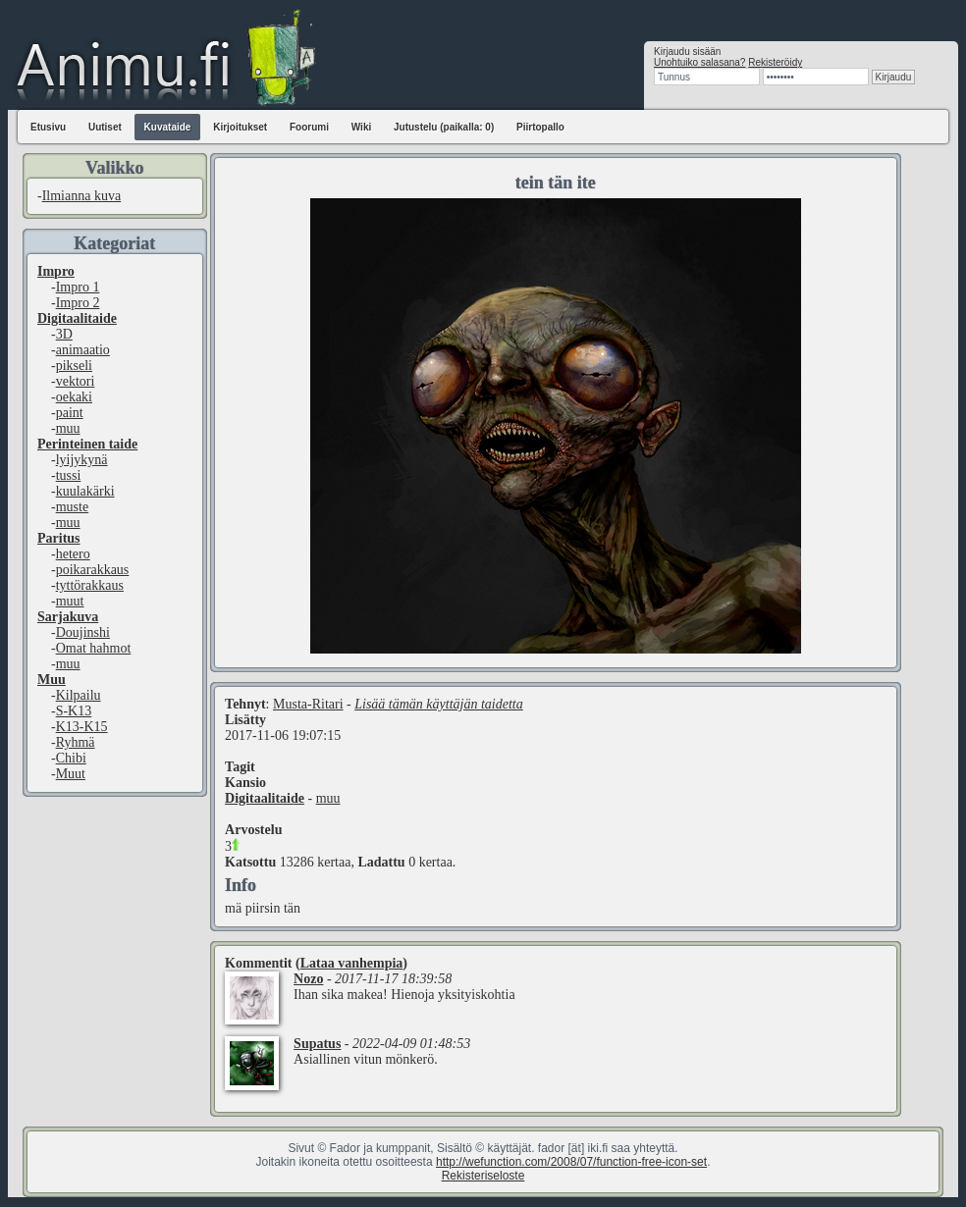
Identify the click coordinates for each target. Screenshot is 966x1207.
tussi (68, 475)
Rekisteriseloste (483, 1175)
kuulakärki (85, 491)
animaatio (83, 349)
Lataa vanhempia (351, 963)
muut (70, 601)
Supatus (317, 1043)
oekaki (74, 397)
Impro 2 (78, 302)
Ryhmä (75, 742)
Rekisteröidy (775, 62)
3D (64, 334)
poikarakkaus (93, 569)
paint (69, 412)
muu (68, 428)
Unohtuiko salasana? (699, 62)
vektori (75, 381)
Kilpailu (78, 695)
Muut (70, 773)
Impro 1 (78, 287)
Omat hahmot (94, 648)
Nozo (308, 978)
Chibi (71, 758)
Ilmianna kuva (81, 195)
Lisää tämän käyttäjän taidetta (438, 704)
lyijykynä (82, 459)
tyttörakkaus (90, 585)
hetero (73, 554)
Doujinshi (83, 632)
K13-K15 (82, 726)
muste (72, 506)
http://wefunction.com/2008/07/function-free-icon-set (571, 1162)
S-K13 (74, 711)
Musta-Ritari (308, 704)
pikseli (74, 365)
